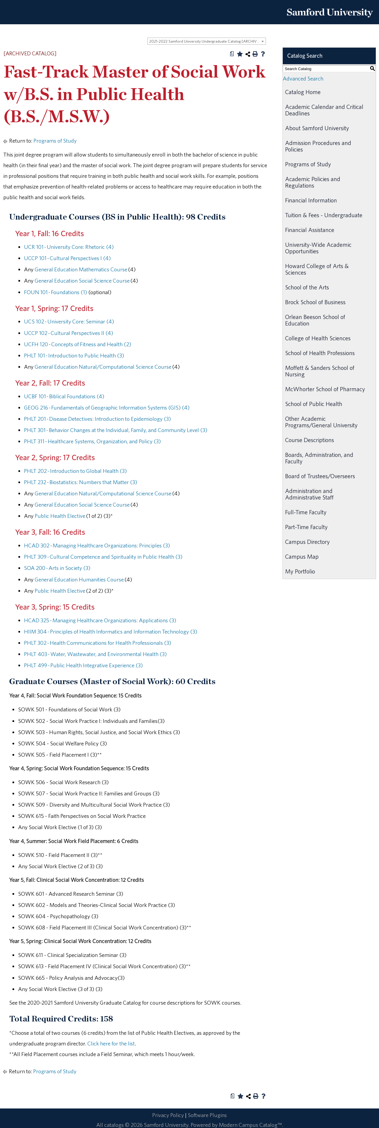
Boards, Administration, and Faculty (319, 458)
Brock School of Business (315, 302)
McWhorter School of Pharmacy (325, 389)
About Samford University (317, 128)
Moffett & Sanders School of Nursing (319, 371)
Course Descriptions (309, 439)
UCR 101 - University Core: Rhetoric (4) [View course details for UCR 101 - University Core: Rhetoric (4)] (69, 247)
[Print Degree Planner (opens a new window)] (232, 54)
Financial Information (311, 200)
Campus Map (302, 556)
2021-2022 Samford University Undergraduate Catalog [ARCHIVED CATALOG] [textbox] (207, 41)
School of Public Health (313, 403)
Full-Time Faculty (306, 512)
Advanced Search (303, 78)
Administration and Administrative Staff (309, 494)
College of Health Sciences (318, 338)
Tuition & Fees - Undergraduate (323, 215)
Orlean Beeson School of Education (315, 320)
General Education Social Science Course (82, 280)
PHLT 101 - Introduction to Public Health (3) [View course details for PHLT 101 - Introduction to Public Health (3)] (74, 355)
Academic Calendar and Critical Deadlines (324, 110)
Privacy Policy (168, 1115)
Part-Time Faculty (306, 526)
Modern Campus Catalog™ (250, 1124)
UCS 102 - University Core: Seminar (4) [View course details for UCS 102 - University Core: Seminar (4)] (69, 321)
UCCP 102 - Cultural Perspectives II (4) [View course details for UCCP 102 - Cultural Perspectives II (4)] (68, 333)
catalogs (114, 1124)
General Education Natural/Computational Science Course (103, 366)
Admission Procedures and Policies (318, 146)
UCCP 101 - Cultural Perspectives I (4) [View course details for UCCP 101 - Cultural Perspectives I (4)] (67, 258)
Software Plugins (207, 1115)
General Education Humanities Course (79, 579)
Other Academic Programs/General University (321, 421)
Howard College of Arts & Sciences (317, 269)
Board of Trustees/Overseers (320, 476)
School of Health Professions (320, 352)
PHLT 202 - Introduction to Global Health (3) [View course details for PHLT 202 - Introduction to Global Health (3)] (75, 471)
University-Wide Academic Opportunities (318, 247)
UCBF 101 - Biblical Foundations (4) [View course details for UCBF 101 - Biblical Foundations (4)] (64, 396)
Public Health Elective (60, 516)
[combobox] (206, 41)
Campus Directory (307, 541)
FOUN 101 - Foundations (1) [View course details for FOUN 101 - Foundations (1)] (55, 292)
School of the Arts (307, 287)
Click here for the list (111, 1043)
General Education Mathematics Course (81, 269)
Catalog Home (303, 91)
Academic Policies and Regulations (312, 182)
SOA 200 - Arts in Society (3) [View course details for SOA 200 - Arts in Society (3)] (57, 568)
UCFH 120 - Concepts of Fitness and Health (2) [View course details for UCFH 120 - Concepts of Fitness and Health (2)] (77, 344)
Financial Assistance (309, 229)
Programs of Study (55, 140)
